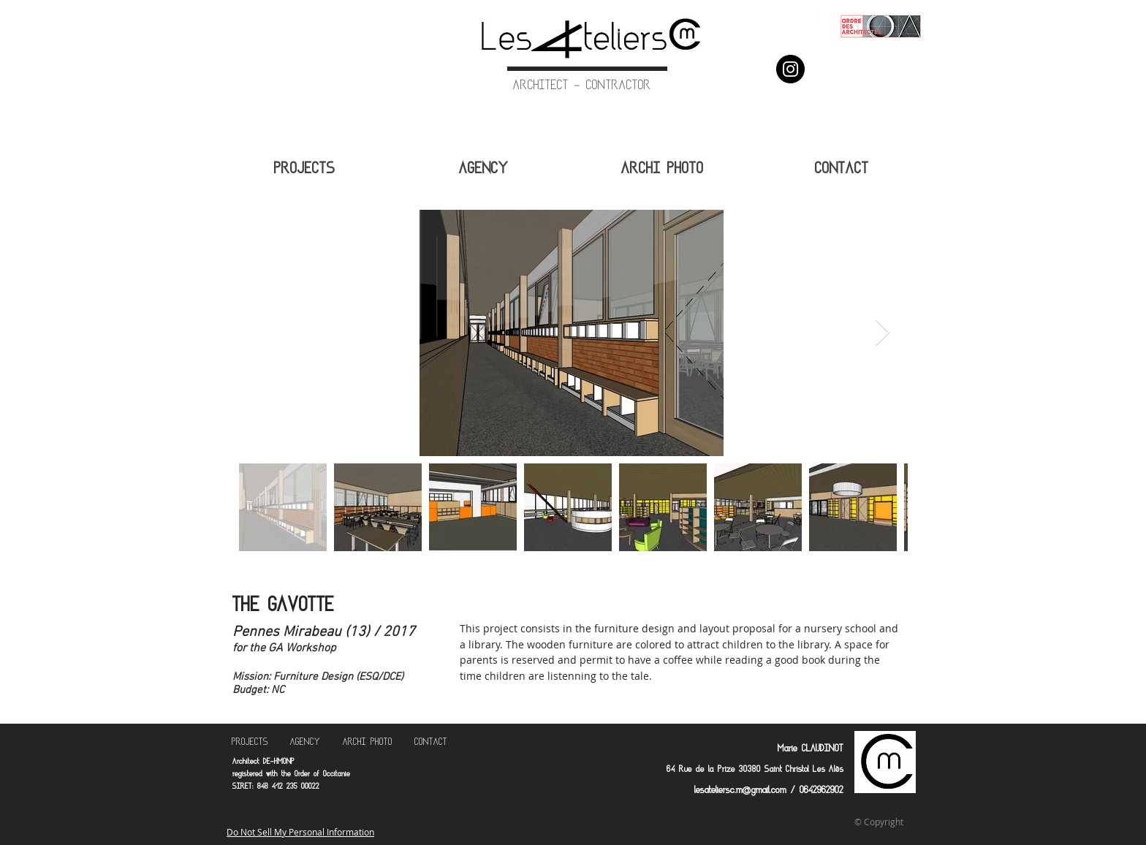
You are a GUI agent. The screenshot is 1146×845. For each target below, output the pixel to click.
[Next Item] (882, 333)
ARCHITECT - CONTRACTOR (582, 86)
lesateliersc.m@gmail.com (740, 791)
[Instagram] (790, 69)
